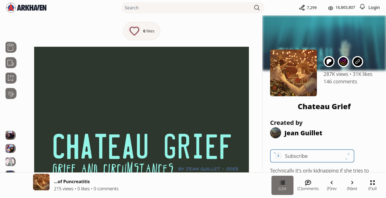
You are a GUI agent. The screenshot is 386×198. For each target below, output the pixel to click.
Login (374, 7)
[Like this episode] (141, 31)
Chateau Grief (324, 106)
